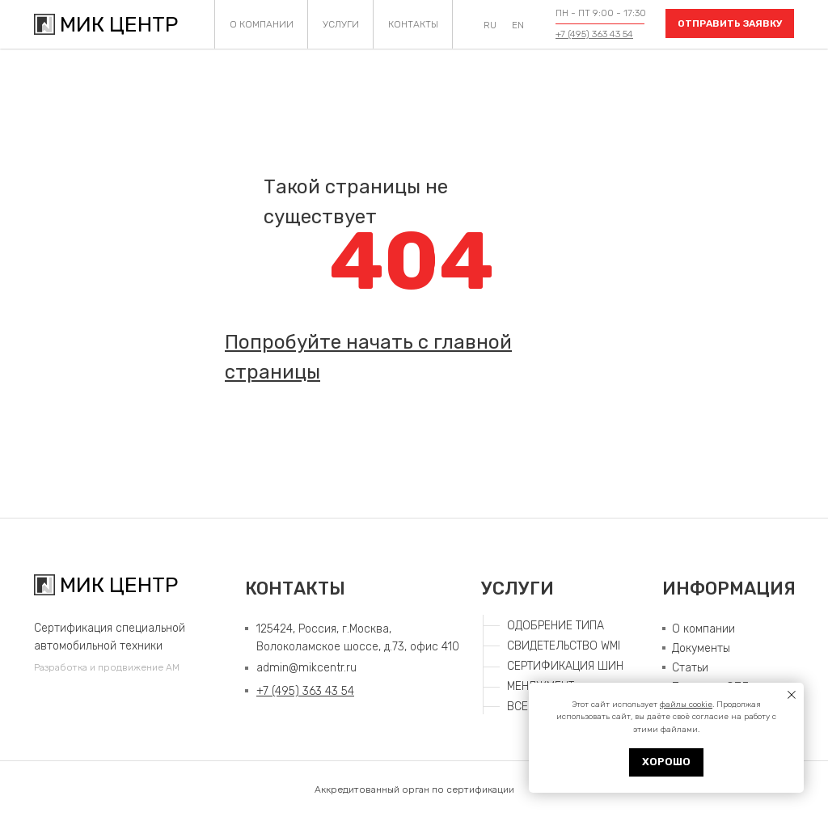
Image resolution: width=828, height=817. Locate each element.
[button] (729, 23)
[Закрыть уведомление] (792, 695)
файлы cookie (686, 704)
